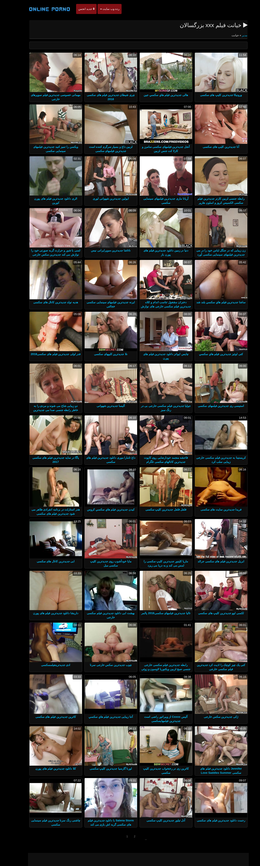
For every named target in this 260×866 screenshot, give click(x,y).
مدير (236, 35)
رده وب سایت (101, 8)
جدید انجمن (78, 8)
